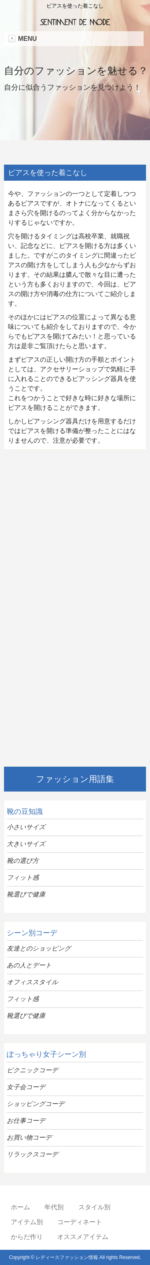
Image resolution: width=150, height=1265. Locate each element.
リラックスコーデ (32, 1154)
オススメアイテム (82, 1236)
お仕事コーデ (26, 1120)
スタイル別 (94, 1207)
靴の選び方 (23, 860)
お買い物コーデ (29, 1137)
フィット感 (23, 877)
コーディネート (79, 1222)
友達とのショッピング (39, 948)
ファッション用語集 (75, 779)
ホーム (20, 1207)
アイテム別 (27, 1222)
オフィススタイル (32, 982)
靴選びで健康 (26, 894)
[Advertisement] (75, 533)
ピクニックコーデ (32, 1070)
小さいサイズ (26, 827)
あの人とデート (29, 965)
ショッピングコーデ (35, 1103)
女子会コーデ (26, 1087)
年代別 (54, 1207)
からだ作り (27, 1236)
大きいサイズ (26, 843)
